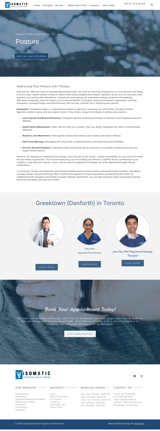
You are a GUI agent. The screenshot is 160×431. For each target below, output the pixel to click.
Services (60, 5)
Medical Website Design (119, 425)
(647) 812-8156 (134, 3)
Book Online (109, 5)
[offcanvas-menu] (151, 5)
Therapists (47, 5)
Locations (95, 5)
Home (37, 5)
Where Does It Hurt (77, 5)
